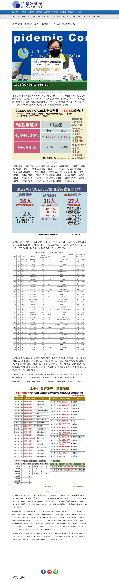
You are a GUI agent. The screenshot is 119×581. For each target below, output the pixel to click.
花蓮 (88, 16)
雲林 (53, 16)
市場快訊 (63, 12)
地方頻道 (55, 12)
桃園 (23, 16)
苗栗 (33, 16)
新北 (18, 16)
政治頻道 (15, 12)
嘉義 (58, 16)
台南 (63, 16)
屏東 (73, 16)
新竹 (28, 16)
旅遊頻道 (47, 12)
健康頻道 (39, 12)
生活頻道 (31, 12)
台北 (13, 16)
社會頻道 (23, 12)
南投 (48, 16)
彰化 (43, 16)
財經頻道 (79, 12)
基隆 (78, 16)
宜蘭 (83, 16)
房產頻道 (71, 12)
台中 (38, 16)
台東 (93, 16)
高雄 (68, 16)
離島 (98, 16)
